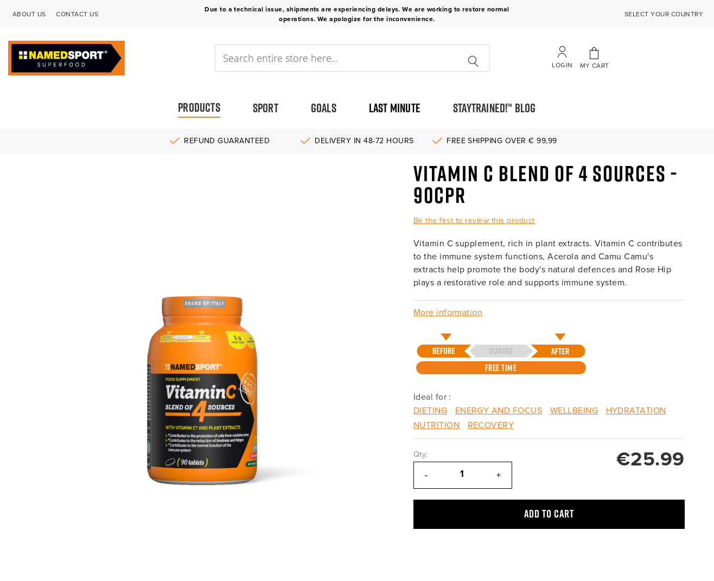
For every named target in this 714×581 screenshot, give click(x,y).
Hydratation (636, 410)
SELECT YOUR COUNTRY (663, 14)
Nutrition (436, 425)
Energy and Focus (499, 410)
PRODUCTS (199, 107)
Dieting (430, 410)
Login (562, 65)
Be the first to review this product (474, 220)
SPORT (265, 108)
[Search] (473, 55)
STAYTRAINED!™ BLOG (494, 108)
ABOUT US (29, 14)
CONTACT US (77, 14)
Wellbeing (574, 410)
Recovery (491, 425)
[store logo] (94, 58)
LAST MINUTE (394, 108)
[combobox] (352, 58)
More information (448, 312)
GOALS (323, 108)
